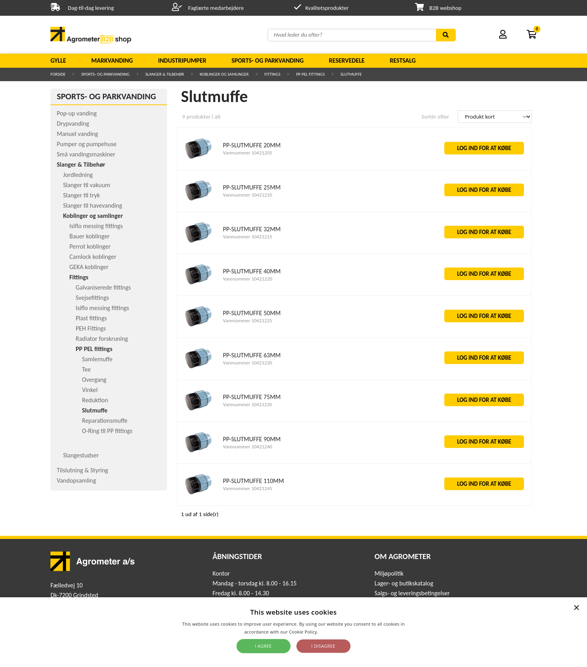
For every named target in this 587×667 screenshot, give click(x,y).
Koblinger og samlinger (224, 74)
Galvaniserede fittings (103, 287)
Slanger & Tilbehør (164, 74)
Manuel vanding (77, 133)
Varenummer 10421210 (247, 195)
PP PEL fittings (310, 74)
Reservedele (347, 60)
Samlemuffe (97, 359)
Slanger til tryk (81, 195)
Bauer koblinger (89, 236)
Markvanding (112, 60)
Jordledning (78, 174)
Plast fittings (91, 318)
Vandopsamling (76, 480)
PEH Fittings (91, 328)
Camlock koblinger (92, 256)
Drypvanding (73, 123)
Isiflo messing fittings (96, 226)
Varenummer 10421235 (247, 404)
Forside (57, 74)
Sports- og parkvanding (267, 60)
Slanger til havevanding (92, 205)
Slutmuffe (351, 74)
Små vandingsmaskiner (86, 154)
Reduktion (95, 400)
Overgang (94, 379)
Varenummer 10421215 (247, 237)
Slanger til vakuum (86, 185)
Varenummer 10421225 (247, 320)
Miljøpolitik (389, 573)
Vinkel (90, 390)
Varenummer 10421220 (247, 279)
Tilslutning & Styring (82, 470)
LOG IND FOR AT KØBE (484, 148)
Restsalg (403, 60)
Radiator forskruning (102, 338)
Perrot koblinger (89, 246)
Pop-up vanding (77, 113)
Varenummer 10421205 (247, 153)
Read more (331, 632)
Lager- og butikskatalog (404, 583)
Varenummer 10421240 (247, 447)
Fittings (273, 74)
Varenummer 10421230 (247, 363)
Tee (86, 369)
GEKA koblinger (88, 267)
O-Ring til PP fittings (107, 431)
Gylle (58, 60)
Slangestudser (81, 455)
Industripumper (182, 60)
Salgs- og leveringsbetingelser (412, 593)
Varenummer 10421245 (247, 488)
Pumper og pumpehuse (87, 144)
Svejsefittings (92, 297)
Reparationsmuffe (104, 420)
